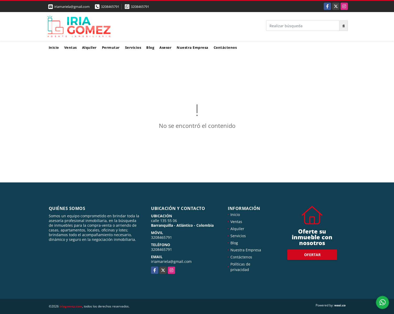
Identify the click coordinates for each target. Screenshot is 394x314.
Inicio (54, 47)
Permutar (111, 47)
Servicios (133, 47)
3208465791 (110, 6)
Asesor (165, 47)
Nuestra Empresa (192, 47)
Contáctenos (225, 47)
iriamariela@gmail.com (171, 261)
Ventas (70, 47)
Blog (150, 47)
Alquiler (89, 47)
